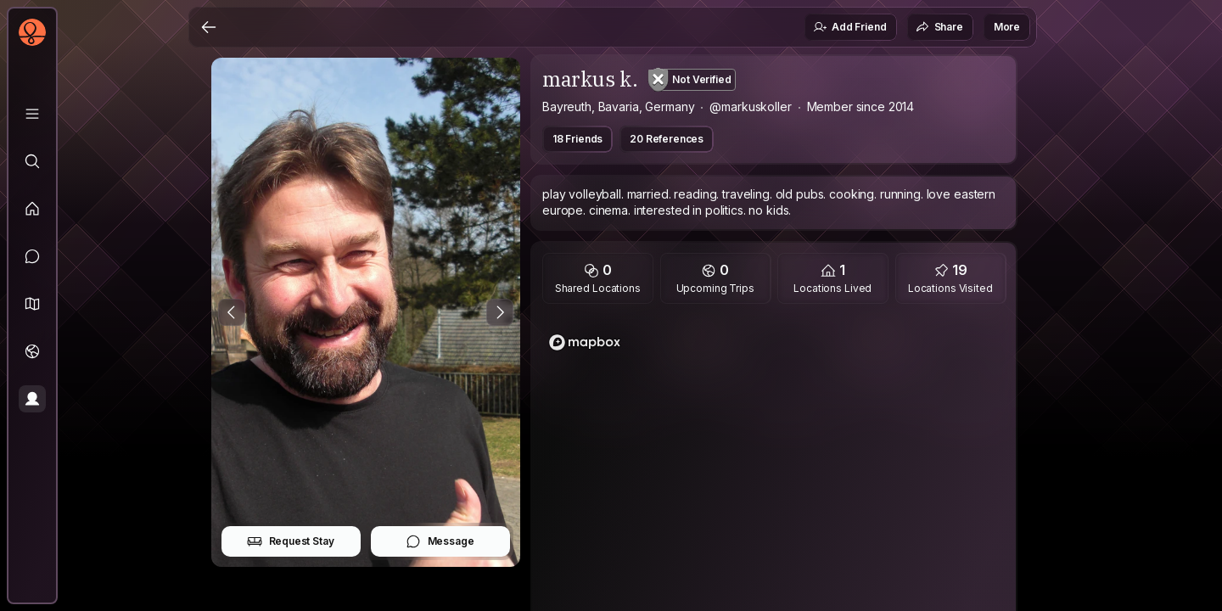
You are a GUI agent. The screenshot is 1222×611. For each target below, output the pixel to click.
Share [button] (939, 27)
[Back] (208, 27)
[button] (32, 303)
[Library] (32, 113)
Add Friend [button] (849, 27)
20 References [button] (666, 138)
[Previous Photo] (231, 312)
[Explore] (32, 161)
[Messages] (32, 256)
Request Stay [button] (290, 541)
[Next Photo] (499, 312)
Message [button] (440, 541)
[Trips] (32, 351)
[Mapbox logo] (584, 342)
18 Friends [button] (577, 138)
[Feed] (32, 208)
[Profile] (32, 398)
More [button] (1007, 26)
